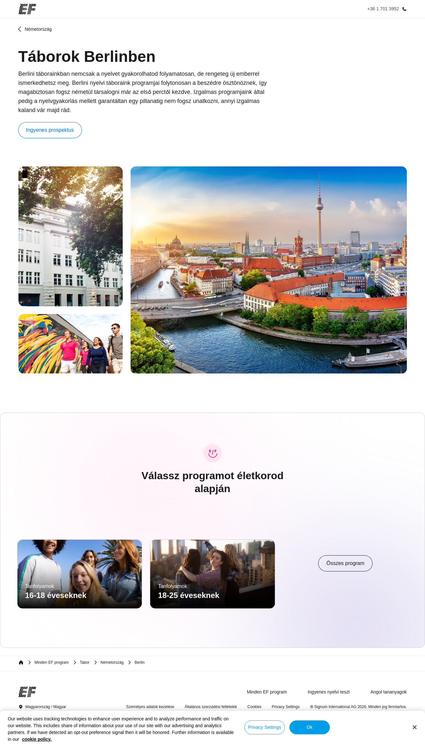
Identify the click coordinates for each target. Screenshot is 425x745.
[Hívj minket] (386, 9)
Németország (38, 29)
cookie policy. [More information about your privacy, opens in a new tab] (37, 739)
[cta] (345, 563)
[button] (50, 130)
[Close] (415, 727)
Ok (309, 727)
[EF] (27, 9)
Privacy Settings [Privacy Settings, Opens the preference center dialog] (264, 727)
